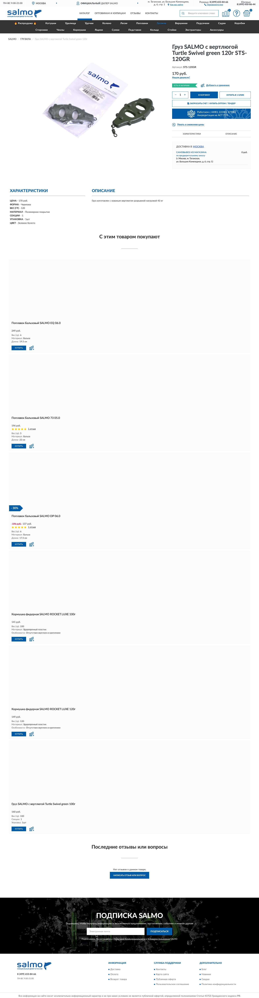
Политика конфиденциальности (219, 984)
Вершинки (181, 23)
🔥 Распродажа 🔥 (25, 23)
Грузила (161, 23)
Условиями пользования (159, 939)
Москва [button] (198, 146)
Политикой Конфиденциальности (129, 939)
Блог (204, 969)
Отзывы (135, 13)
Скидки (205, 979)
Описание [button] (231, 134)
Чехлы (60, 30)
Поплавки (142, 23)
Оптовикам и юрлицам (110, 13)
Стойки (172, 30)
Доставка (115, 969)
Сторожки (42, 30)
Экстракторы (193, 30)
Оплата (114, 974)
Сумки (115, 30)
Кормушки (79, 30)
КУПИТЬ (19, 348)
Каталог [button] (84, 13)
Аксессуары (217, 30)
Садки (222, 23)
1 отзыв (32, 429)
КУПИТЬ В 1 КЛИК (235, 95)
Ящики (99, 30)
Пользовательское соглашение (172, 984)
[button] (213, 4)
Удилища (70, 23)
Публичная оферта (166, 979)
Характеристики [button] (192, 134)
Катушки (50, 23)
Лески (123, 23)
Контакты (151, 13)
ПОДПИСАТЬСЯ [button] (159, 931)
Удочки (89, 23)
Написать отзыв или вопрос (129, 875)
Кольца (154, 30)
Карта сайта (162, 974)
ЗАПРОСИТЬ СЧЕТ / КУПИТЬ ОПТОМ (211, 103)
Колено (106, 23)
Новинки (206, 974)
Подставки (134, 30)
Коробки (240, 23)
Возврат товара (118, 979)
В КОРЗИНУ (204, 95)
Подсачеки (202, 23)
